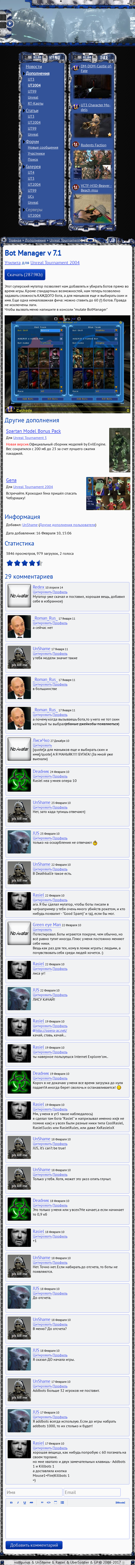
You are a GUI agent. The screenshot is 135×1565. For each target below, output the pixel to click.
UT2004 (34, 85)
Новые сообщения (43, 147)
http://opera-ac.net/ (51, 1030)
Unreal (33, 97)
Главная (15, 240)
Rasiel (38, 895)
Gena (11, 480)
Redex (38, 587)
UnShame (30, 524)
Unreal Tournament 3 (30, 437)
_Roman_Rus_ (45, 618)
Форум (32, 141)
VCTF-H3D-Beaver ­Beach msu (96, 187)
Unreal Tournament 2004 (69, 240)
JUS (36, 833)
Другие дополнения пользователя (67, 524)
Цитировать (42, 592)
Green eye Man (47, 924)
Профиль (60, 592)
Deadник (41, 771)
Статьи (32, 110)
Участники (36, 153)
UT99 (32, 91)
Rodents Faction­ (93, 145)
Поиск (33, 159)
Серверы (34, 209)
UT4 (31, 172)
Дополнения (37, 73)
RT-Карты (35, 103)
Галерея (33, 166)
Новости (34, 66)
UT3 (31, 79)
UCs (31, 196)
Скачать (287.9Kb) (25, 275)
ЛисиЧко (41, 740)
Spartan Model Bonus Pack (33, 431)
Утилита (13, 263)
